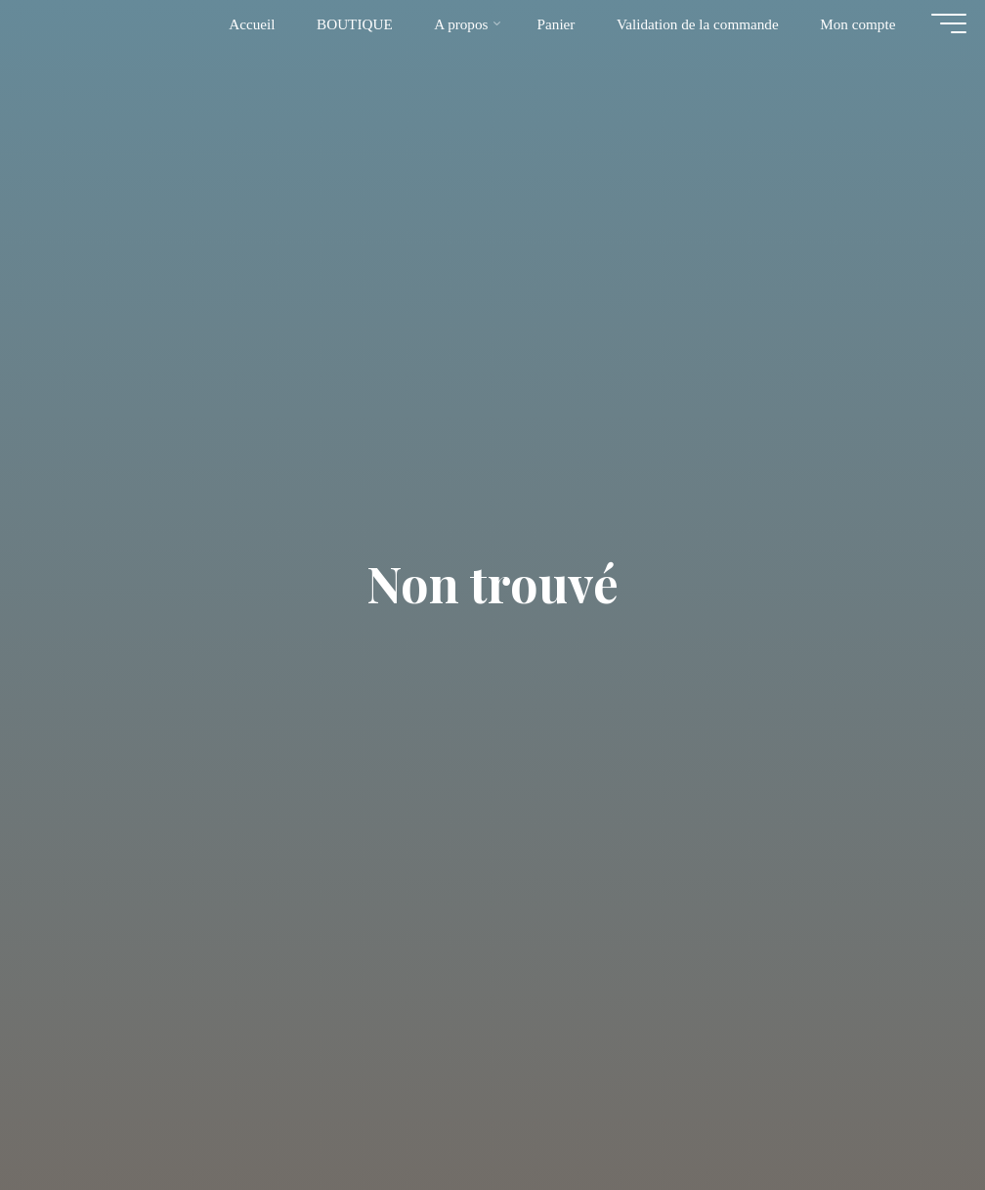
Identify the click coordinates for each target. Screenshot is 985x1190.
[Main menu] (938, 32)
